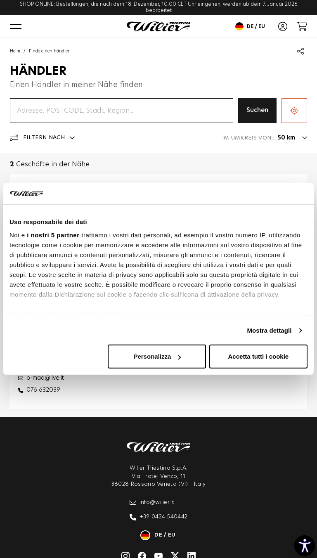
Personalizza (157, 356)
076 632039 (43, 390)
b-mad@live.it (45, 378)
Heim (15, 51)
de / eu (250, 26)
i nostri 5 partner (53, 235)
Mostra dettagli (269, 330)
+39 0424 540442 (159, 517)
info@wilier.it (152, 502)
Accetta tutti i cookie (258, 356)
